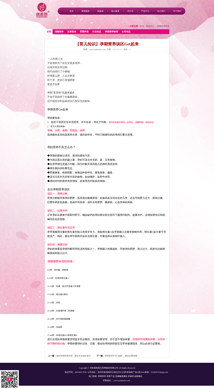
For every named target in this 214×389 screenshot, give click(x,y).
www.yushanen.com (97, 49)
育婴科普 (84, 31)
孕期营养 (57, 67)
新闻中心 (150, 26)
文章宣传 (71, 31)
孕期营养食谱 (111, 31)
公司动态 (126, 31)
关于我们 (177, 11)
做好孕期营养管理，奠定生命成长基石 (73, 356)
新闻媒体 (85, 11)
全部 (49, 31)
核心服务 (115, 11)
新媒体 (100, 11)
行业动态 (96, 31)
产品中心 (145, 11)
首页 (72, 11)
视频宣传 (59, 31)
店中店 (130, 11)
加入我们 (161, 11)
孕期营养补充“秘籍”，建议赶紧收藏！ (122, 356)
